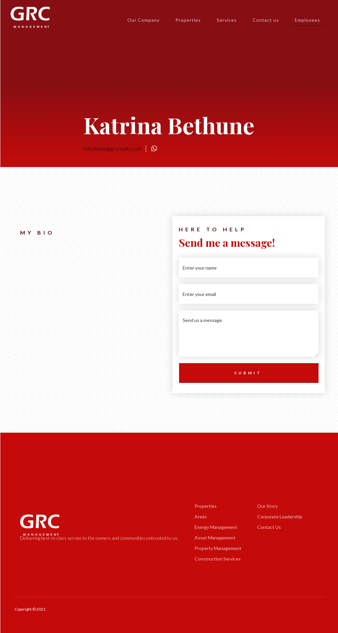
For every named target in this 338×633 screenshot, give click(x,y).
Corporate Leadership (279, 516)
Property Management (218, 548)
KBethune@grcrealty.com (112, 148)
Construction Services (218, 558)
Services (227, 20)
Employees (307, 21)
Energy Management (216, 527)
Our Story (267, 506)
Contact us (266, 20)
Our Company (143, 20)
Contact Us (269, 527)
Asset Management (215, 537)
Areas (201, 516)
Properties (188, 20)
